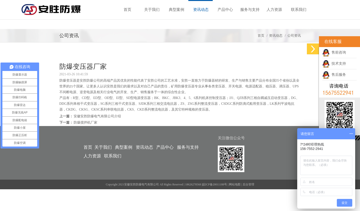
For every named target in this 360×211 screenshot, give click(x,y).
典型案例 (123, 147)
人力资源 (92, 156)
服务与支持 (188, 147)
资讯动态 (275, 35)
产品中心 (165, 147)
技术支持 (334, 63)
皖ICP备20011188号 (214, 184)
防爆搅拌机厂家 (85, 122)
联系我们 (112, 156)
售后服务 (334, 75)
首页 (261, 35)
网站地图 (234, 184)
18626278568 (193, 184)
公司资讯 (294, 35)
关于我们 (103, 147)
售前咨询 (334, 52)
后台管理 (248, 184)
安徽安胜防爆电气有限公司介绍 (97, 116)
